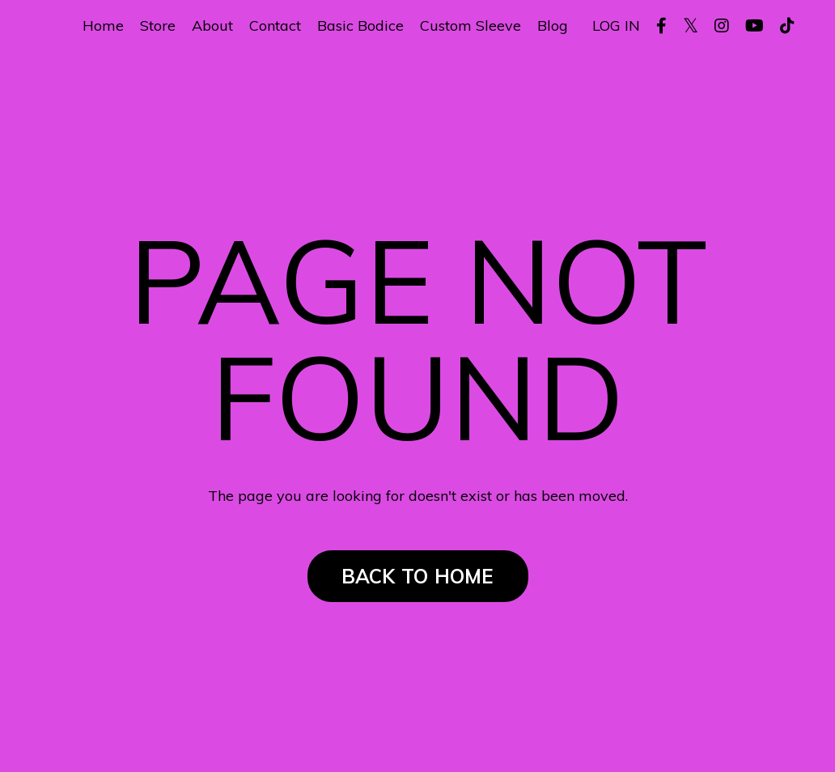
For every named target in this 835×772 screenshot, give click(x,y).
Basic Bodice (360, 26)
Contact (275, 26)
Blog (552, 26)
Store (158, 26)
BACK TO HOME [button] (417, 576)
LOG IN (616, 25)
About (212, 26)
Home (103, 26)
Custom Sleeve (470, 26)
